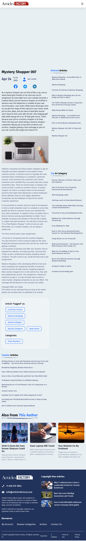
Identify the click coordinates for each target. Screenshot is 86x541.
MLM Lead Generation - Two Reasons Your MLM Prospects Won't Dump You (67, 245)
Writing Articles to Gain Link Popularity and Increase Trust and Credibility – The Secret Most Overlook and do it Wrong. (25, 362)
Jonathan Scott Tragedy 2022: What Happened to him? (22, 395)
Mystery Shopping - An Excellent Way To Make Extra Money (66, 78)
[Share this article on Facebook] (16, 86)
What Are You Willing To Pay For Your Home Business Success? (65, 252)
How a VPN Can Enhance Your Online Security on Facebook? (23, 372)
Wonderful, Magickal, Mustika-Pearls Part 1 (17, 368)
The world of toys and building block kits (67, 213)
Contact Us (56, 524)
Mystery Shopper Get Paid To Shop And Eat (66, 129)
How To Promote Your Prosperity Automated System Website (64, 188)
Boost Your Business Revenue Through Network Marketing (66, 260)
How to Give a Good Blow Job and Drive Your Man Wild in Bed (24, 376)
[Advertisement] (43, 25)
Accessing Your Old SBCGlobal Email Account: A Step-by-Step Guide (24, 400)
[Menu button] (82, 4)
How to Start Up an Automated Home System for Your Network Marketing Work (67, 232)
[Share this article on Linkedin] (35, 86)
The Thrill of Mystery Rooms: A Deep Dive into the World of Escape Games (67, 104)
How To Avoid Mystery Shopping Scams (66, 123)
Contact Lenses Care (9, 391)
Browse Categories (26, 524)
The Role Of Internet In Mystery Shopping (67, 90)
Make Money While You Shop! (62, 110)
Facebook (43, 536)
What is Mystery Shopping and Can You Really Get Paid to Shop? (66, 96)
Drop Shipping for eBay (60, 226)
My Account (7, 524)
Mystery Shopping (58, 85)
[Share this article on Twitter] (25, 86)
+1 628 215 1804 (12, 486)
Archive (43, 524)
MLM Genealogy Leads (60, 195)
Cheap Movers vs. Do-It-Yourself (63, 239)
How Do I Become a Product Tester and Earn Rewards (66, 181)
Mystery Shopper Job (59, 136)
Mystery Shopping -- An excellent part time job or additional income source (66, 117)
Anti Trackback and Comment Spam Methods (18, 406)
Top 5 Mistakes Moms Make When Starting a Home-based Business (67, 207)
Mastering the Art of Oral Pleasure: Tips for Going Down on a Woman (24, 386)
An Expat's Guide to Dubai (61, 266)
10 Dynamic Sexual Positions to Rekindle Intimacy (20, 380)
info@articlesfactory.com (17, 492)
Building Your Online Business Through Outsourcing (66, 219)
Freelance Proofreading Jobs (62, 272)
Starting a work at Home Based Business (67, 200)
